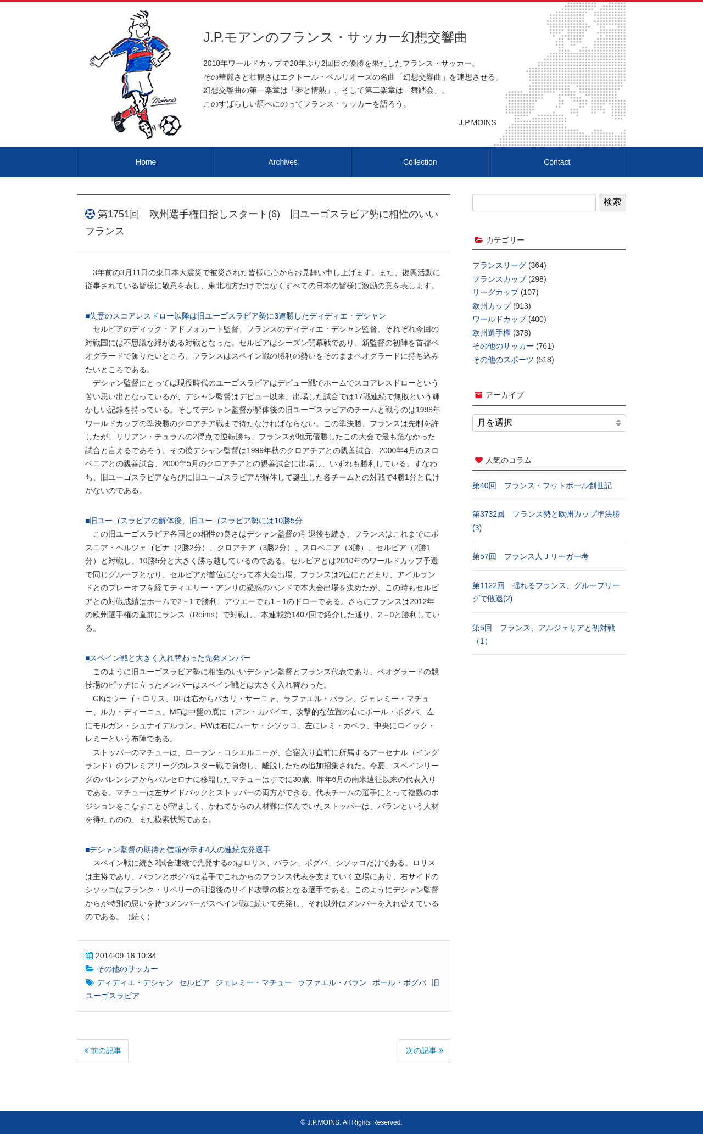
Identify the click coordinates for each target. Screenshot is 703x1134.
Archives (283, 162)
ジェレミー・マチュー (253, 982)
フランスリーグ (499, 265)
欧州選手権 (491, 332)
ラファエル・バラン (332, 982)
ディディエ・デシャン (135, 982)
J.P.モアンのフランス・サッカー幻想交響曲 (335, 37)
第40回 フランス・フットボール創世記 (542, 485)
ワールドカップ (499, 319)
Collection (420, 162)
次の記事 (424, 1050)
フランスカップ (499, 279)
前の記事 (102, 1050)
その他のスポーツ (503, 359)
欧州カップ (491, 305)
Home (146, 162)
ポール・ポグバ (399, 982)
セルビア (194, 982)
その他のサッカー (127, 968)
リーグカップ (495, 292)
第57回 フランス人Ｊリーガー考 (530, 556)
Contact (557, 162)
